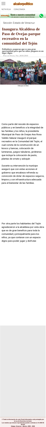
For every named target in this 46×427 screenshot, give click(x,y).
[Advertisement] (20, 106)
